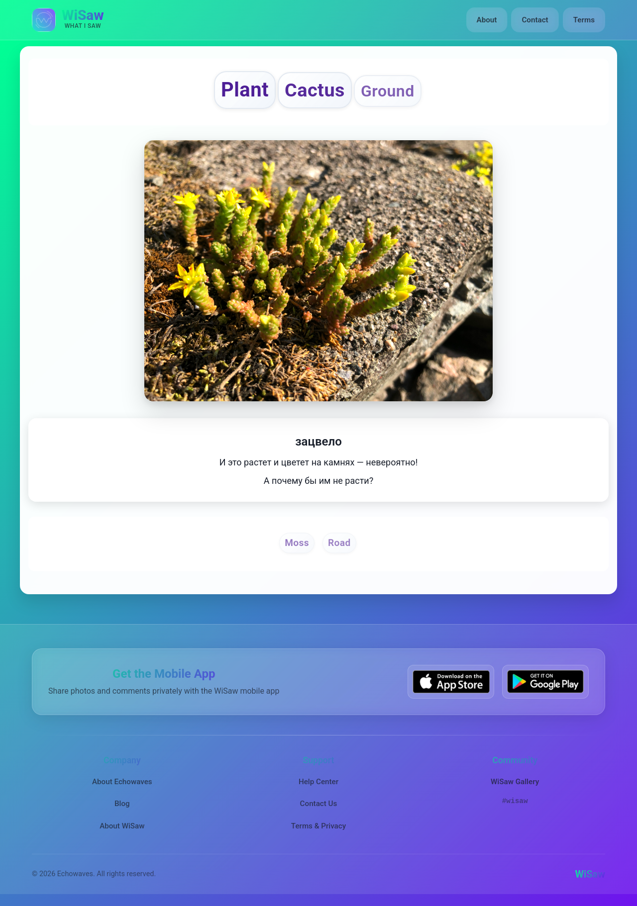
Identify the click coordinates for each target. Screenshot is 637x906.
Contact (535, 19)
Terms (584, 19)
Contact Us (318, 803)
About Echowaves (122, 781)
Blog (122, 803)
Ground (388, 91)
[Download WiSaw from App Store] (451, 681)
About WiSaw (122, 825)
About (487, 19)
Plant (245, 89)
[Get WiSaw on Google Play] (545, 681)
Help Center (318, 781)
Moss (297, 542)
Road (339, 542)
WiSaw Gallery (515, 781)
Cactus (315, 90)
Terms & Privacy (318, 825)
